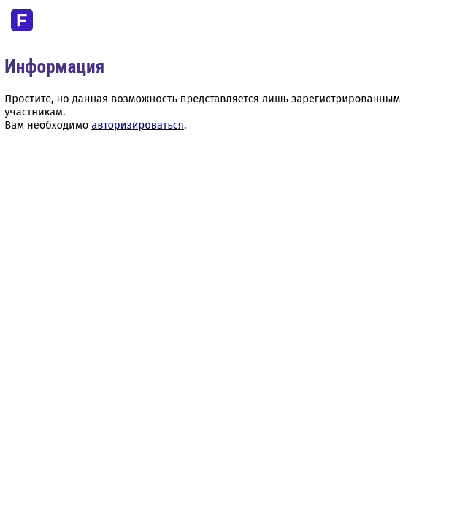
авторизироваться (137, 125)
